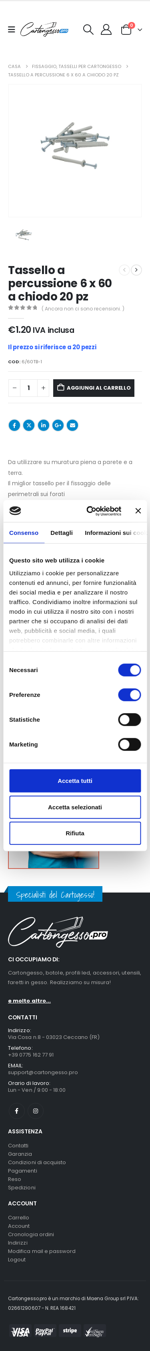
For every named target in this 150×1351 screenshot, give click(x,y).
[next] (136, 270)
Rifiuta (75, 833)
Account (19, 1226)
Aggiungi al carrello (99, 388)
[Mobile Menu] (14, 29)
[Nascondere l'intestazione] (44, 29)
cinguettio (28, 425)
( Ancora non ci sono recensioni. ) (83, 308)
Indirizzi (18, 1243)
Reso (14, 1179)
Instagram (36, 1111)
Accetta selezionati (75, 806)
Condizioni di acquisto (37, 1162)
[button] (88, 29)
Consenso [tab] (23, 532)
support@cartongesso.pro (43, 1072)
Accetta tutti (75, 780)
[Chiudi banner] (138, 511)
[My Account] (106, 29)
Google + (58, 425)
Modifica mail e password (42, 1251)
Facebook (14, 425)
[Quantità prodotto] (29, 388)
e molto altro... (29, 1001)
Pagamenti (22, 1171)
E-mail (72, 425)
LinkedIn (43, 425)
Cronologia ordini (31, 1234)
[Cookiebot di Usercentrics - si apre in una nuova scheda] (90, 511)
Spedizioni (22, 1187)
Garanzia (20, 1154)
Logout (17, 1259)
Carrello (19, 1217)
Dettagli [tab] (61, 532)
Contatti (18, 1145)
